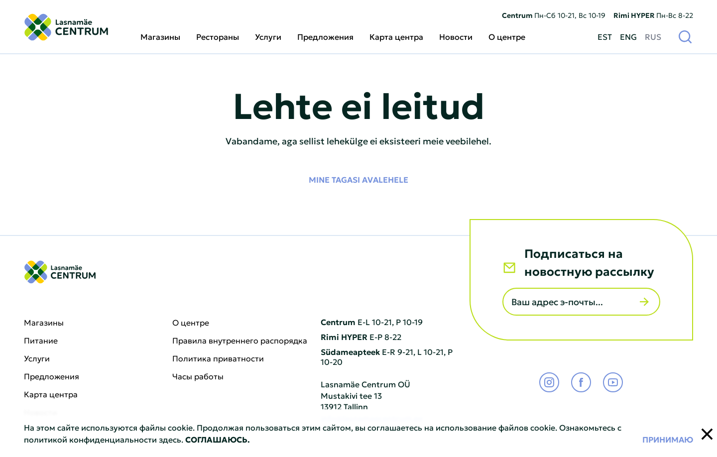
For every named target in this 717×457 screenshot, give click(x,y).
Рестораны (217, 36)
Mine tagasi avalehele (358, 179)
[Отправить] (644, 302)
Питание (41, 340)
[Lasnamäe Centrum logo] (66, 27)
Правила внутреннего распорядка (239, 340)
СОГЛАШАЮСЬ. (217, 439)
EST (605, 36)
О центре (506, 36)
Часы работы (198, 376)
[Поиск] (685, 36)
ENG (628, 36)
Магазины (160, 36)
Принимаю (667, 439)
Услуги (268, 36)
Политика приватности (218, 358)
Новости (456, 36)
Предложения (325, 36)
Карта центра (396, 36)
